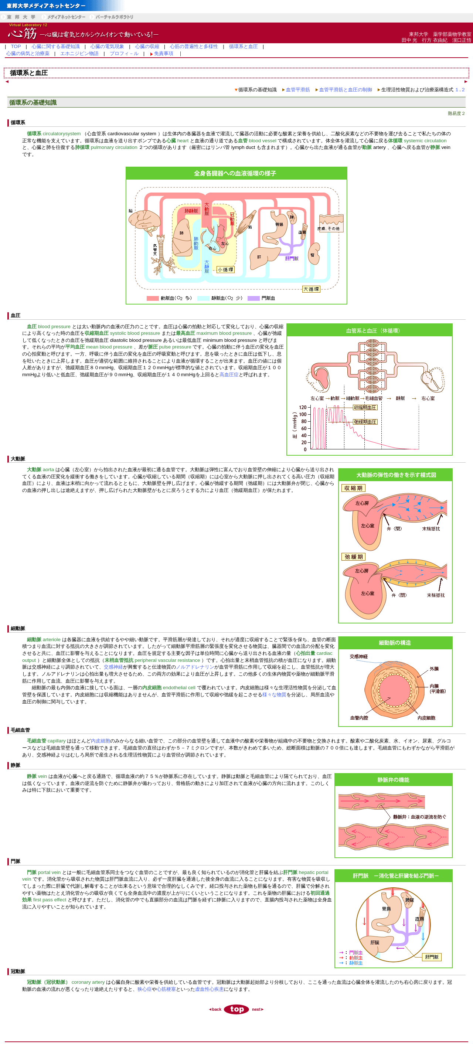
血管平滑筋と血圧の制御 (345, 89)
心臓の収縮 (147, 46)
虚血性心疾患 (209, 989)
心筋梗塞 (166, 989)
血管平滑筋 (298, 89)
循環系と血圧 (243, 46)
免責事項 (163, 53)
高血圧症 (229, 374)
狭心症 (144, 989)
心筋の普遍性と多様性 (194, 46)
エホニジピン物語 (79, 53)
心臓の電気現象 (107, 46)
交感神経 (113, 667)
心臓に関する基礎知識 (56, 46)
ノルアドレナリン (195, 667)
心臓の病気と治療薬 (28, 53)
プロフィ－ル (124, 53)
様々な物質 (274, 694)
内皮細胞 (100, 741)
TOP (16, 46)
